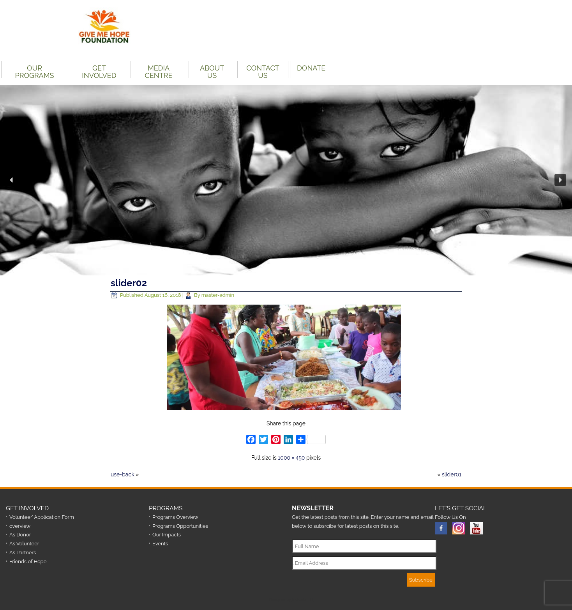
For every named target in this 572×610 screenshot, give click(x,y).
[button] (12, 180)
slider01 (451, 474)
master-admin (217, 295)
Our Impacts (166, 535)
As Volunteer (24, 544)
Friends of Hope (27, 561)
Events (160, 544)
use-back (122, 474)
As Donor (20, 535)
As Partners (22, 552)
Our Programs (34, 71)
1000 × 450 (291, 458)
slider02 (129, 283)
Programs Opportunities (180, 526)
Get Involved (99, 71)
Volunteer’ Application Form (41, 517)
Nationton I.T (303, 600)
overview (19, 526)
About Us (212, 71)
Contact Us (262, 71)
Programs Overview (175, 517)
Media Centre (159, 71)
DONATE (311, 68)
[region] (286, 180)
